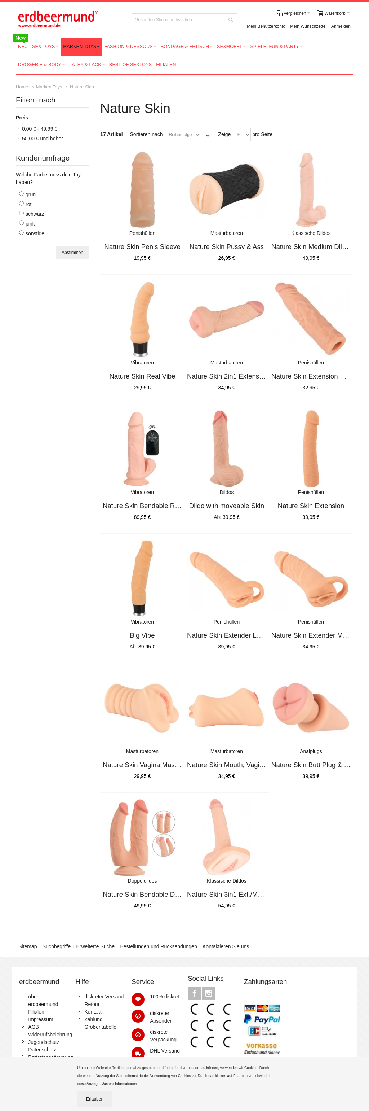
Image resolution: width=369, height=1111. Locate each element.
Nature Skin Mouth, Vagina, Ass (234, 765)
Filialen (36, 1012)
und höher (42, 138)
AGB (33, 1027)
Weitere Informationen (120, 1084)
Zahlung (93, 1019)
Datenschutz (42, 1050)
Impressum (40, 1019)
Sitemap (27, 946)
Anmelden (341, 26)
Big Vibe (142, 635)
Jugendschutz (43, 1042)
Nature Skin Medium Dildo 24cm (319, 246)
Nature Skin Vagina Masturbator (150, 765)
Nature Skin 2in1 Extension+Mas (236, 376)
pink (30, 224)
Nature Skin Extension (311, 505)
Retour (91, 1004)
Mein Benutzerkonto (266, 26)
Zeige (224, 134)
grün (31, 194)
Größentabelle (100, 1027)
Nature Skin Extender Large (228, 635)
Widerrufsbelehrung (50, 1034)
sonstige (35, 233)
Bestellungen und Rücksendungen (158, 946)
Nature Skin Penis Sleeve (142, 246)
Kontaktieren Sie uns (226, 946)
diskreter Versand (104, 997)
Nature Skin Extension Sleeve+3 (319, 376)
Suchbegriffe (57, 946)
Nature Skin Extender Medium (316, 635)
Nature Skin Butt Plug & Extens (317, 765)
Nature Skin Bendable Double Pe (152, 894)
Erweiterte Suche (95, 946)
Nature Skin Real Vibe (142, 376)
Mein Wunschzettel (308, 26)
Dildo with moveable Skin (226, 505)
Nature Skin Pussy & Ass (227, 246)
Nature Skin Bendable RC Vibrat (151, 505)
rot (28, 204)
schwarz (35, 214)
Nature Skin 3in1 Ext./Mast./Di (232, 894)
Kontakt (92, 1012)
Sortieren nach (146, 134)
